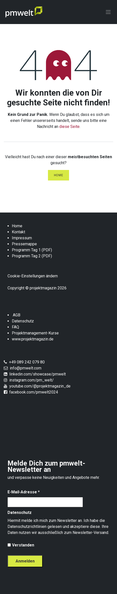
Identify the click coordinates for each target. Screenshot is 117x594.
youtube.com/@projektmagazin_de (40, 386)
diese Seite (69, 126)
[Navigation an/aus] (108, 12)
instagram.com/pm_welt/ (31, 380)
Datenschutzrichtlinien (27, 526)
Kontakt (18, 232)
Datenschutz (23, 321)
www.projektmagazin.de (32, 339)
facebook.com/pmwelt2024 (33, 392)
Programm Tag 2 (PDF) (32, 256)
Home (58, 175)
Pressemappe (25, 244)
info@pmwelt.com (24, 368)
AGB (16, 315)
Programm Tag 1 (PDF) (32, 250)
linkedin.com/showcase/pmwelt (37, 374)
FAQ (15, 327)
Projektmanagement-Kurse (35, 333)
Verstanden (23, 545)
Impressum (22, 238)
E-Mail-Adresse (24, 492)
